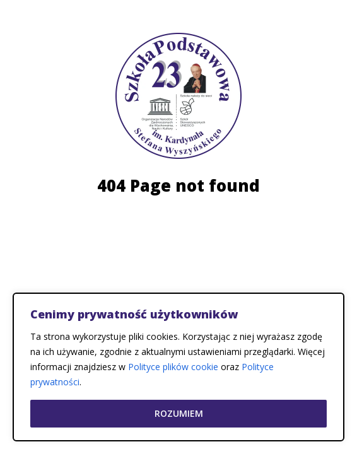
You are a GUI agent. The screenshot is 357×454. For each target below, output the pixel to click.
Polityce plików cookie (173, 367)
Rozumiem (179, 413)
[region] (178, 367)
